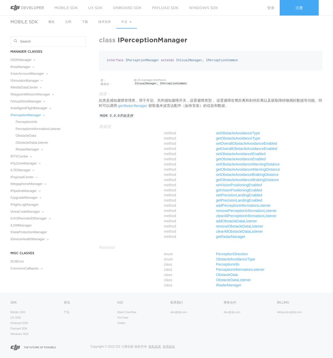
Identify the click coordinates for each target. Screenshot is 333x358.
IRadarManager (29, 149)
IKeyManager (22, 67)
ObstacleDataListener (32, 142)
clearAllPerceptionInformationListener (246, 216)
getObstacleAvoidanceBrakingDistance (247, 180)
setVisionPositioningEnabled (239, 185)
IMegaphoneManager (28, 184)
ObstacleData (26, 135)
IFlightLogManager (24, 204)
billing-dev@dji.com (289, 312)
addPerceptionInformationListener (243, 205)
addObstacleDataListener (236, 221)
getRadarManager (133, 106)
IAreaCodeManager (27, 212)
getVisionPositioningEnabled (239, 190)
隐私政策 (155, 346)
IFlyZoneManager (25, 163)
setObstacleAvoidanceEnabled (240, 154)
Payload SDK (165, 8)
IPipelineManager (25, 191)
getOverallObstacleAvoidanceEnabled (246, 149)
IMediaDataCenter (26, 87)
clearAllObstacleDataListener (239, 231)
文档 (68, 22)
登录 (270, 8)
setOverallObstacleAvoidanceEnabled (246, 143)
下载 (85, 22)
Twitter (121, 323)
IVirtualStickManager (27, 101)
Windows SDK (203, 8)
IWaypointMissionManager (32, 94)
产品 (66, 312)
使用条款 (169, 346)
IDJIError (17, 261)
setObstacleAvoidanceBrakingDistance (247, 175)
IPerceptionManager (27, 115)
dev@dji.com (178, 312)
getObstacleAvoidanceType (238, 138)
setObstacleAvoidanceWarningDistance (248, 164)
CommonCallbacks (26, 268)
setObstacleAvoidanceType (238, 133)
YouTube (122, 317)
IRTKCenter (21, 156)
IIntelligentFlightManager (30, 108)
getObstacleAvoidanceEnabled (241, 159)
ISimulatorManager (26, 80)
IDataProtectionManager (28, 232)
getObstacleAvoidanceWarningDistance (248, 169)
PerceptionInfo (26, 122)
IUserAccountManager (29, 73)
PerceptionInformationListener (38, 129)
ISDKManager (22, 60)
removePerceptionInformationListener (246, 211)
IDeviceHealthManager (29, 239)
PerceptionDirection (232, 254)
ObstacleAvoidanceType (235, 259)
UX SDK (95, 8)
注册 (299, 8)
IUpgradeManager (25, 197)
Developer (27, 7)
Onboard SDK (127, 8)
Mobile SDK (66, 8)
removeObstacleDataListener (239, 226)
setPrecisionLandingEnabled (239, 195)
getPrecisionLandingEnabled (239, 200)
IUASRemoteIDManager (30, 218)
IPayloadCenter (23, 177)
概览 (51, 22)
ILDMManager (21, 225)
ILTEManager (22, 170)
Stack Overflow (126, 312)
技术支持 (104, 22)
